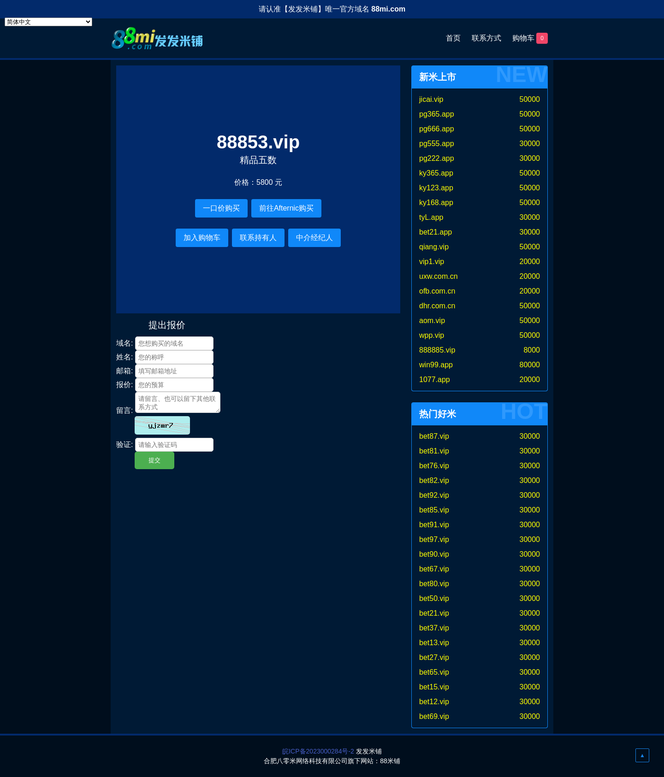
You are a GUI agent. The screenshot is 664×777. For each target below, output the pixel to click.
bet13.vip (434, 643)
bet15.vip (434, 687)
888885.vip (437, 350)
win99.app (436, 365)
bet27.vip (434, 657)
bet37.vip (434, 628)
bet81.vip (434, 451)
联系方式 (486, 38)
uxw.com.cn (438, 276)
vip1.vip (431, 261)
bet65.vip (434, 672)
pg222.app (436, 158)
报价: (124, 384)
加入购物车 (202, 237)
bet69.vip (434, 716)
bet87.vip (434, 436)
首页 (453, 38)
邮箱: (124, 371)
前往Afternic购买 (286, 208)
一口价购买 (221, 208)
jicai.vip (431, 99)
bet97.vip (434, 539)
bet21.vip (434, 613)
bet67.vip (434, 569)
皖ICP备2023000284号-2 (318, 751)
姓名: (124, 357)
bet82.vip (434, 480)
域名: (124, 343)
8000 (531, 350)
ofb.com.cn (437, 291)
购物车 (530, 38)
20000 (530, 261)
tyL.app (431, 217)
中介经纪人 (314, 237)
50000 (530, 99)
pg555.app (436, 143)
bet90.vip (434, 554)
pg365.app (436, 114)
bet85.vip (434, 510)
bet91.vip (434, 525)
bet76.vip (434, 466)
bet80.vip (434, 584)
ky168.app (436, 202)
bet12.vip (434, 702)
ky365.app (436, 173)
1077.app (434, 379)
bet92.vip (434, 495)
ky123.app (436, 188)
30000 (530, 143)
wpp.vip (431, 335)
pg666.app (436, 129)
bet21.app (435, 232)
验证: (124, 444)
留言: (124, 410)
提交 (154, 460)
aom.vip (432, 320)
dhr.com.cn (437, 306)
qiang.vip (434, 247)
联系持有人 (258, 237)
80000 (530, 365)
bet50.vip (434, 598)
